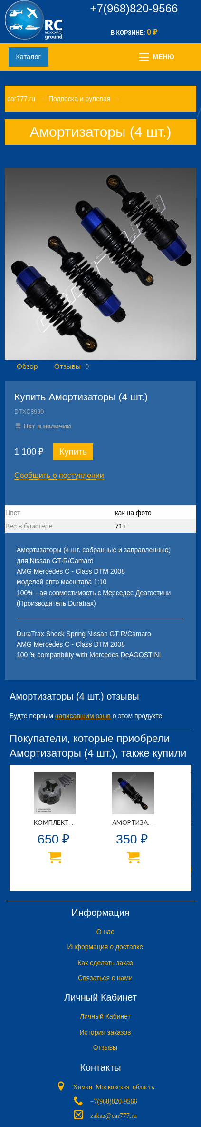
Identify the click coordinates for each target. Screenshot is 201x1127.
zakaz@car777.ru (113, 1114)
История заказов (105, 1032)
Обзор (27, 366)
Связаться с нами (105, 978)
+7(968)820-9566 (134, 8)
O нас (105, 931)
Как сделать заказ (105, 962)
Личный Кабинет (105, 1016)
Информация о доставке (105, 947)
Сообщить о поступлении (59, 475)
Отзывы (67, 366)
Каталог (28, 57)
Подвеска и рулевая (79, 98)
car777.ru (21, 98)
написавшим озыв (83, 716)
